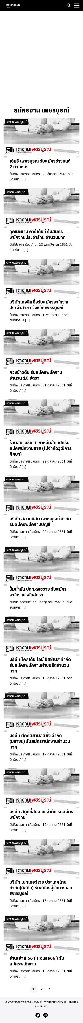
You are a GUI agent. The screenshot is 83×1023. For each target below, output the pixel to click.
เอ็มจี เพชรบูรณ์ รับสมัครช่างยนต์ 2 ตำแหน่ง (40, 164)
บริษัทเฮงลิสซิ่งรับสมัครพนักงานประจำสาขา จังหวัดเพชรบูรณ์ (39, 305)
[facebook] (38, 1015)
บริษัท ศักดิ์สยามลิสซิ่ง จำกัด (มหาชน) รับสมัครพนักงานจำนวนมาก (40, 741)
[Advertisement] (41, 58)
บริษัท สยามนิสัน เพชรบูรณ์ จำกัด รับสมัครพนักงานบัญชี (40, 521)
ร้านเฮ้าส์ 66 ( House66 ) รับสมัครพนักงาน (37, 961)
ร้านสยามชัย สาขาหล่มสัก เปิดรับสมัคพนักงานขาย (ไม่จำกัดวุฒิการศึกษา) (41, 448)
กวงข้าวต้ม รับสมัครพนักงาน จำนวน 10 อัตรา (36, 375)
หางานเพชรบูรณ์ (16, 122)
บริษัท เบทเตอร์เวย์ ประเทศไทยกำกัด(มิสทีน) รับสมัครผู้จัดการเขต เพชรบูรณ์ (41, 887)
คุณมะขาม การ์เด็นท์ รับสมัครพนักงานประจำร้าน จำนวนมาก (38, 234)
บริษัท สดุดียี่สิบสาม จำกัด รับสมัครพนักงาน (41, 814)
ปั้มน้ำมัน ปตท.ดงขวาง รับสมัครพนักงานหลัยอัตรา (38, 592)
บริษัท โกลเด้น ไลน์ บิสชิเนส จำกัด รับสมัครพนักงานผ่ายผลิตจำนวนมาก (40, 665)
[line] (45, 1015)
